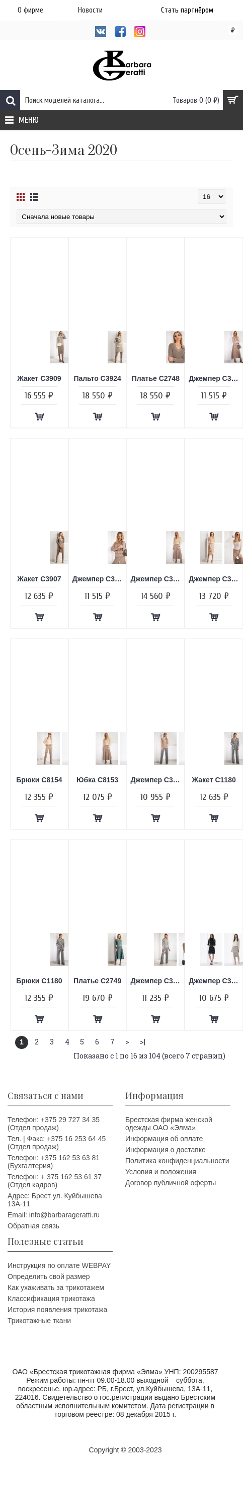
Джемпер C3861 (158, 780)
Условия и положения (160, 1172)
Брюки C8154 (39, 780)
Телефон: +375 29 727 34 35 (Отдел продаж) (54, 1124)
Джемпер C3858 (215, 378)
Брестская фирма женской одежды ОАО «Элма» (168, 1124)
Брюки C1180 (39, 981)
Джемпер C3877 (158, 981)
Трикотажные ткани (39, 1321)
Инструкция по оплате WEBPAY (59, 1265)
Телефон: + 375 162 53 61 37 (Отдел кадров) (55, 1181)
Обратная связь (33, 1226)
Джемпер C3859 (99, 579)
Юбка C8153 (97, 780)
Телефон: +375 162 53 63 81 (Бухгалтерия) (54, 1162)
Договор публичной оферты (170, 1183)
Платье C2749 (97, 981)
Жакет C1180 (214, 780)
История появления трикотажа (57, 1310)
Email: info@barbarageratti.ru (54, 1215)
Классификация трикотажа (51, 1299)
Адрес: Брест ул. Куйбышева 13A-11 (55, 1200)
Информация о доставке (165, 1150)
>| (142, 1041)
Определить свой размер (49, 1276)
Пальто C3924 (97, 378)
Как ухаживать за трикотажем (56, 1288)
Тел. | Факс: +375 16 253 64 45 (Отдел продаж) (57, 1143)
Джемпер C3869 (158, 579)
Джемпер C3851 (215, 981)
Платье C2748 (156, 378)
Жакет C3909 (39, 378)
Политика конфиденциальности (177, 1161)
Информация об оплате (164, 1139)
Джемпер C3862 (215, 579)
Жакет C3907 (39, 579)
